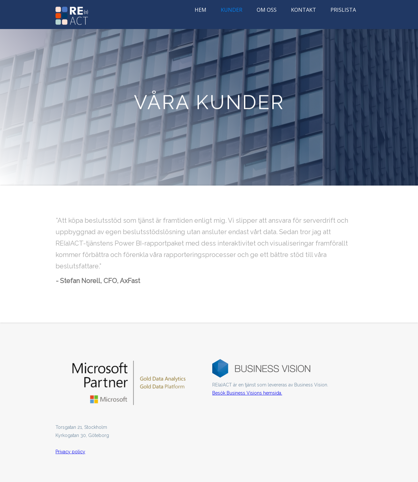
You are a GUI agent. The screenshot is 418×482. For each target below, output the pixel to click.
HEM (200, 9)
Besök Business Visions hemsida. (247, 393)
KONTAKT (303, 9)
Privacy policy (70, 451)
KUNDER (231, 9)
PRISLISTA (343, 9)
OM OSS (267, 9)
